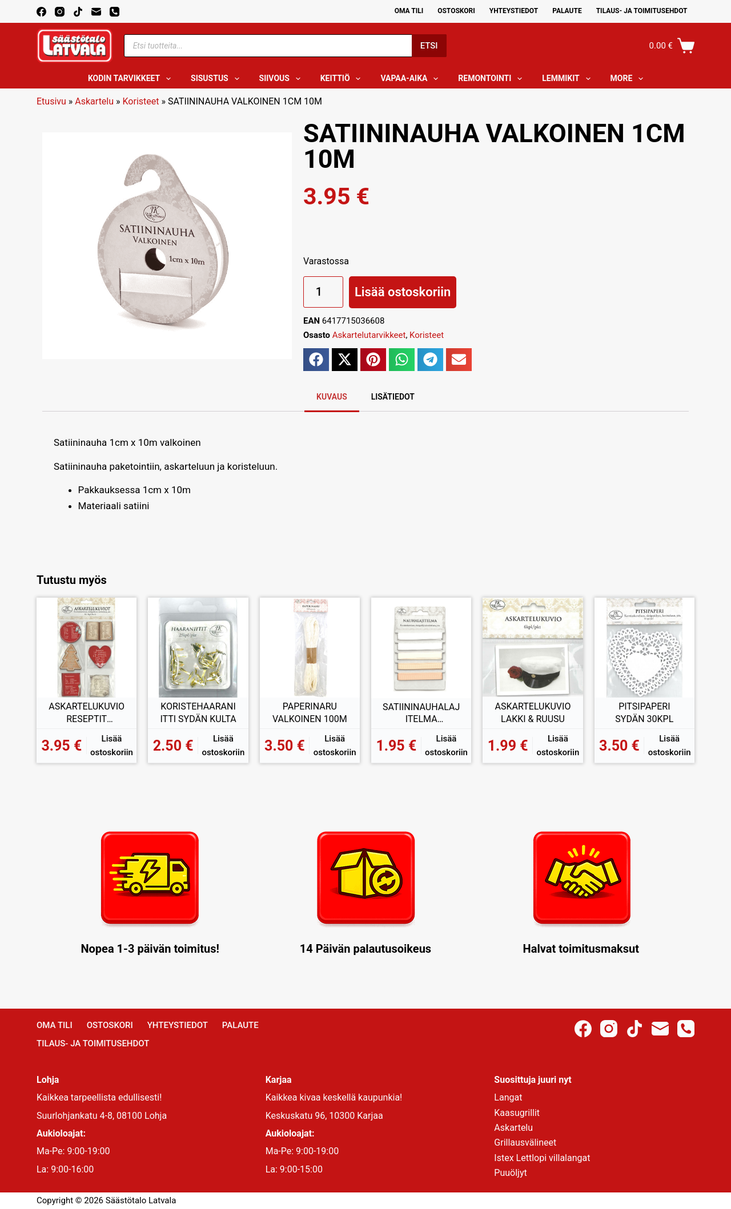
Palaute (567, 11)
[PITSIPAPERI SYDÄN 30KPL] (644, 648)
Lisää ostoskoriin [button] (111, 746)
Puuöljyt (510, 1172)
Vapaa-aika (411, 79)
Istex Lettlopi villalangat (542, 1157)
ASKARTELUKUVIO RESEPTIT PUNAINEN (86, 713)
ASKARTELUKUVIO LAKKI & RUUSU (533, 712)
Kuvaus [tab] (331, 396)
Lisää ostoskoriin (403, 292)
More (629, 79)
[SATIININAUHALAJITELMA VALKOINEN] (421, 648)
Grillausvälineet (525, 1142)
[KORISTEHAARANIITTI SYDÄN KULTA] (198, 648)
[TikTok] (78, 12)
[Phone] (114, 12)
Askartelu (94, 101)
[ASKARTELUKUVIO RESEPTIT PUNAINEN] (86, 648)
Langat (508, 1097)
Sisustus (217, 79)
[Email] (96, 12)
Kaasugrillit (517, 1112)
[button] (316, 359)
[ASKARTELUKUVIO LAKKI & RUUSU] (533, 648)
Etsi (429, 46)
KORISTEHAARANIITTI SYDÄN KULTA (198, 712)
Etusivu (51, 101)
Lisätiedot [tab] (393, 396)
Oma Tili (409, 11)
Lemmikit (568, 79)
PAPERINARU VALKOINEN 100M (309, 712)
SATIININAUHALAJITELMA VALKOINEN (421, 714)
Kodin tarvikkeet (131, 79)
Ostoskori (456, 11)
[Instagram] (60, 12)
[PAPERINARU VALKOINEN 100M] (310, 648)
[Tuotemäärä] (323, 292)
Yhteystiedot (513, 11)
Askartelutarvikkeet (369, 335)
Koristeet (141, 101)
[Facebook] (41, 12)
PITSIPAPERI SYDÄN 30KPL (644, 712)
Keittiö (343, 79)
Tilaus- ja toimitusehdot (642, 11)
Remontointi (492, 79)
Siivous (282, 79)
